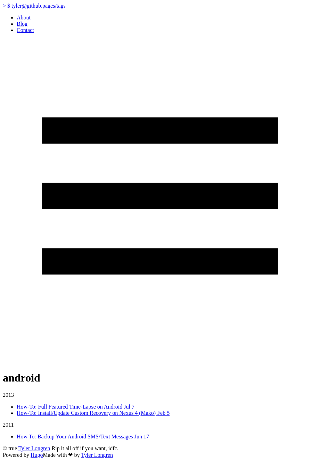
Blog (22, 24)
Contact (25, 30)
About (24, 17)
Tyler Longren (34, 448)
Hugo (37, 455)
